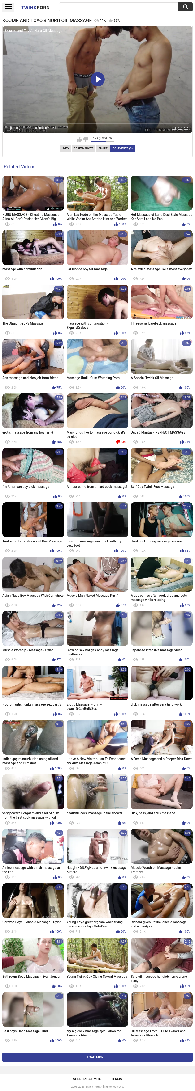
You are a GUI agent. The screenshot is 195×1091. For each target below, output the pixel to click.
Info (65, 148)
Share (103, 148)
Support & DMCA (87, 1079)
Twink (35, 7)
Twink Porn (93, 1086)
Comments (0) (123, 148)
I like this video (79, 139)
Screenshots (83, 148)
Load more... (97, 1057)
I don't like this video (85, 139)
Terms (116, 1079)
